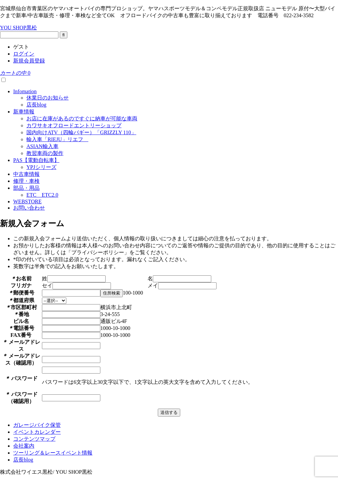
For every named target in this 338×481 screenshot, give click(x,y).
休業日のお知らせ (47, 97)
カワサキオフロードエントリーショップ (73, 125)
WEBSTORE (27, 201)
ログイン (23, 54)
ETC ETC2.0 (42, 195)
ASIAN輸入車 (42, 146)
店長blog (36, 104)
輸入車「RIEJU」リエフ (57, 139)
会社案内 (23, 446)
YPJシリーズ (41, 167)
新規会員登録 (29, 60)
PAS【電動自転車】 (36, 160)
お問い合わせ (29, 208)
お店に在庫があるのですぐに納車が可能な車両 (81, 118)
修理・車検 (26, 181)
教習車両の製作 (44, 153)
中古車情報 (26, 174)
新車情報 (23, 111)
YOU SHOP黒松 (18, 27)
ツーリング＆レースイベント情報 (52, 453)
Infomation (25, 91)
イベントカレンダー (37, 432)
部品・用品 (26, 188)
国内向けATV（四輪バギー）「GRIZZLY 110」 (81, 132)
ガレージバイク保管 (37, 425)
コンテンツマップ (34, 439)
